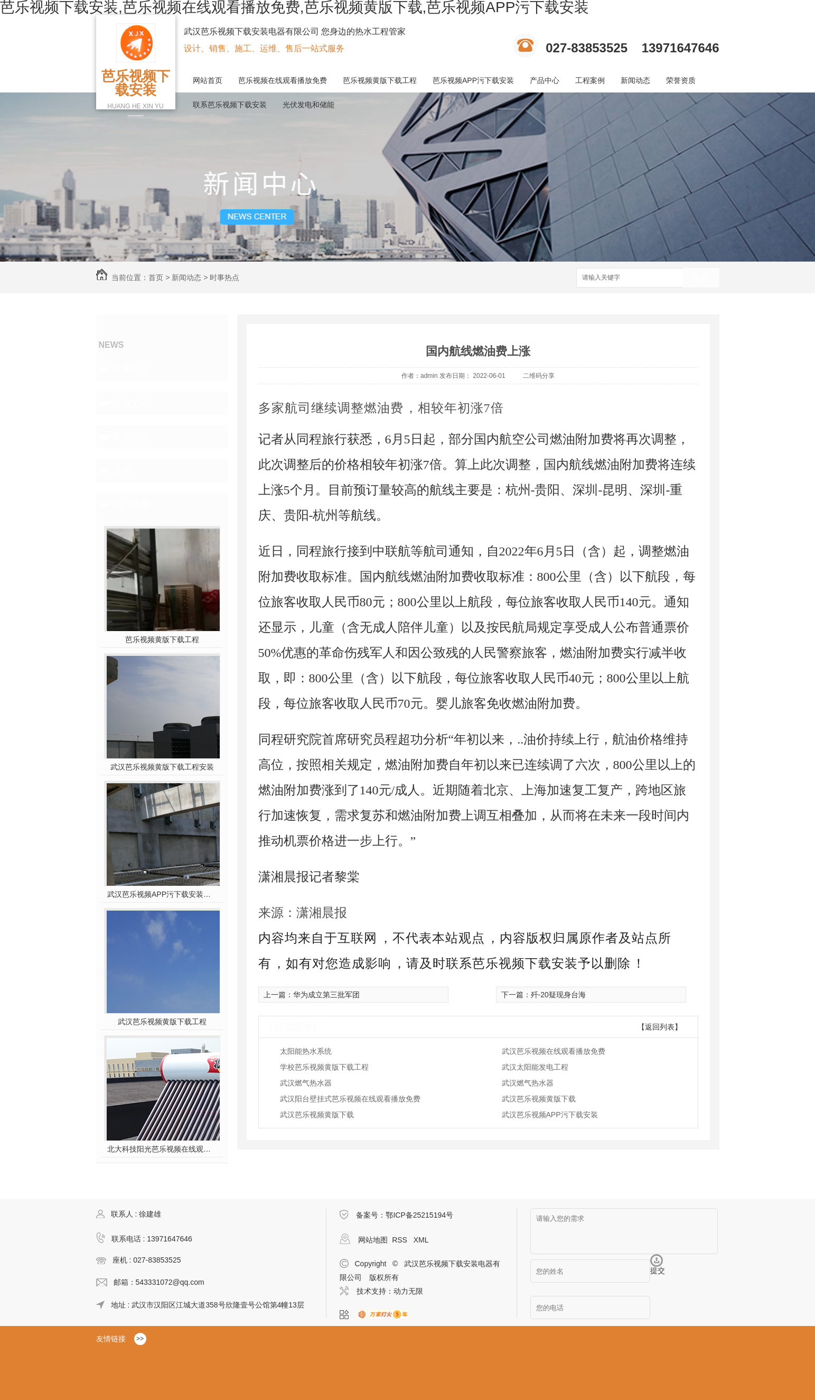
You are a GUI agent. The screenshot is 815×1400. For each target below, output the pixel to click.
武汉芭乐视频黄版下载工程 (162, 1021)
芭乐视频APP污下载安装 (473, 80)
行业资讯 (131, 402)
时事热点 (224, 277)
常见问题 (131, 436)
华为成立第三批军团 (326, 994)
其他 (121, 470)
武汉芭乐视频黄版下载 (539, 1099)
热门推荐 (131, 504)
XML (421, 1240)
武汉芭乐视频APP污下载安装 (550, 1114)
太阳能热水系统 (306, 1051)
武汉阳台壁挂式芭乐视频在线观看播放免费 (350, 1099)
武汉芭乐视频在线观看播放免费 (553, 1051)
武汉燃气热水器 (306, 1083)
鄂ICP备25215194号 (419, 1215)
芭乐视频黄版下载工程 (380, 80)
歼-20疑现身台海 (558, 994)
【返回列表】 (660, 1027)
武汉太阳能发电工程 (535, 1067)
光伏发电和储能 (308, 104)
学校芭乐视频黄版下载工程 (324, 1067)
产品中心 (544, 80)
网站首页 (207, 80)
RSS (400, 1240)
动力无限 (408, 1291)
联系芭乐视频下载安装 (230, 104)
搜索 (700, 278)
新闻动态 (635, 80)
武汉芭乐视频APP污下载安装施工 (162, 894)
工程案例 (590, 80)
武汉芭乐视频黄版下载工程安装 (162, 767)
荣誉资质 (681, 80)
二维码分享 (539, 375)
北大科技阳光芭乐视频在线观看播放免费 (162, 1149)
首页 (155, 277)
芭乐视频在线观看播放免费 (282, 80)
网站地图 (373, 1240)
